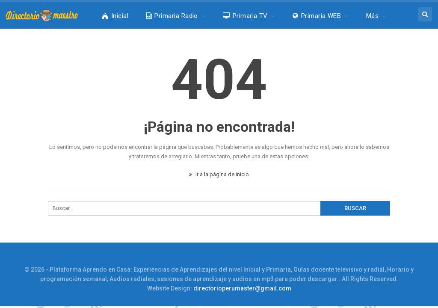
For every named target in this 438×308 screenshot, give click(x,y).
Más (372, 16)
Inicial (115, 16)
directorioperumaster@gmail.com (242, 288)
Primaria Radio (172, 16)
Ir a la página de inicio (219, 174)
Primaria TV (245, 16)
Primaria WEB (317, 16)
